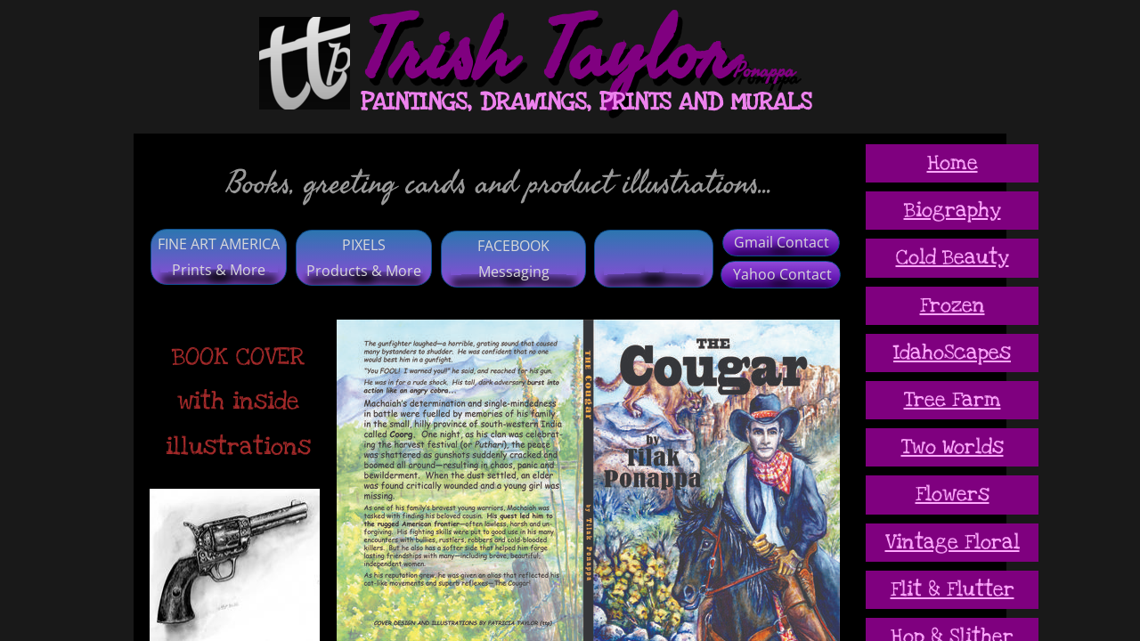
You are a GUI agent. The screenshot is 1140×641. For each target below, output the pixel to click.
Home (952, 163)
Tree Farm (952, 399)
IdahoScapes (952, 352)
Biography (952, 210)
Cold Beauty (952, 257)
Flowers (952, 494)
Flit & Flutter (952, 589)
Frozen (952, 305)
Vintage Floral (952, 542)
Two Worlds (952, 447)
